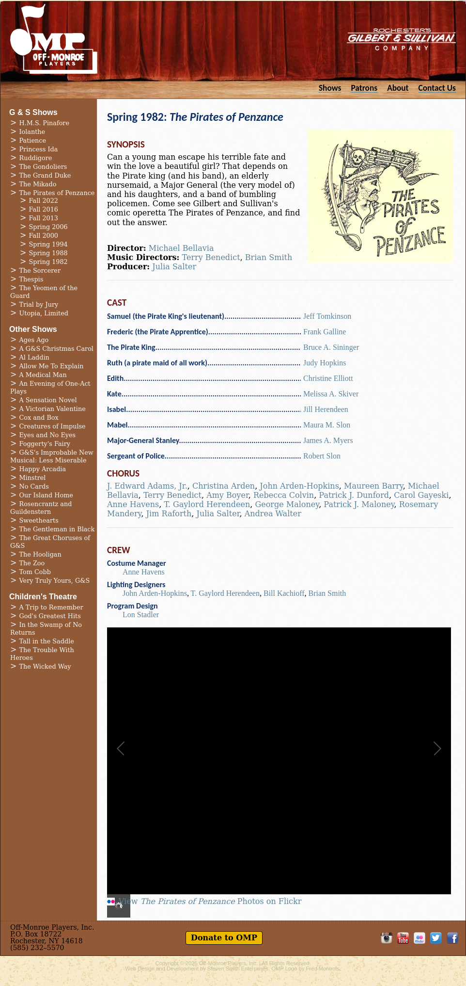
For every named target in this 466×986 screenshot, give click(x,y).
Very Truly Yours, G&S (54, 580)
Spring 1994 (48, 244)
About (397, 87)
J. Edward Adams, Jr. (147, 486)
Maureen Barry (373, 486)
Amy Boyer (227, 495)
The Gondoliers (43, 166)
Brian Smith (268, 257)
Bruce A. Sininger (331, 347)
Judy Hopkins (324, 363)
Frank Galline (324, 332)
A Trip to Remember (51, 607)
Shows (330, 87)
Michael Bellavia (181, 248)
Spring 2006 (48, 226)
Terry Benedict (211, 257)
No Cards (34, 486)
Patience (32, 140)
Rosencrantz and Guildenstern (41, 507)
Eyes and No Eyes (47, 435)
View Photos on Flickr (210, 901)
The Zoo (32, 563)
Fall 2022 (43, 200)
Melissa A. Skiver (330, 394)
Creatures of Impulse (52, 426)
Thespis (31, 279)
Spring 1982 (48, 261)
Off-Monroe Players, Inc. (228, 963)
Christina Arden (223, 486)
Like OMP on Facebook (452, 938)
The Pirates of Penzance (57, 193)
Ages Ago (34, 340)
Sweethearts (39, 520)
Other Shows (33, 329)
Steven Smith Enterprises (237, 968)
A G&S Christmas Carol (56, 348)
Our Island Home (46, 495)
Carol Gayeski (421, 495)
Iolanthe (32, 131)
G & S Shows (33, 112)
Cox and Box (39, 417)
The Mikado (38, 184)
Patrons (364, 87)
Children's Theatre (43, 596)
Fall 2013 (43, 218)
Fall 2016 (43, 209)
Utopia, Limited (43, 313)
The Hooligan (40, 554)
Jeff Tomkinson (327, 316)
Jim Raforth (169, 513)
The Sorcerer (40, 270)
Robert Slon (322, 456)
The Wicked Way (45, 666)
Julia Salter (174, 266)
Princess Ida (38, 149)
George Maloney (287, 504)
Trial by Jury (39, 304)
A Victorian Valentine (52, 408)
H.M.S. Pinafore (44, 123)
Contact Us (437, 87)
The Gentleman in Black (57, 529)
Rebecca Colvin (283, 495)
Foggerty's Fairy (45, 443)
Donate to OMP (224, 937)
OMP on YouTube (403, 938)
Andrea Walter (273, 513)
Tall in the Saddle (46, 641)
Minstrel (32, 477)
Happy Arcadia (42, 469)
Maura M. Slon (326, 425)
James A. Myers (328, 440)
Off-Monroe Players (53, 39)
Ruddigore (35, 158)
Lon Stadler (141, 614)
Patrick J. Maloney (359, 504)
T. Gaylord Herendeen (207, 504)
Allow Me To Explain (51, 366)
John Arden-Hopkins (299, 486)
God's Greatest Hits (50, 616)
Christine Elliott (328, 378)
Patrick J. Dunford (354, 495)
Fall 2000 (43, 235)
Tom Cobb (35, 571)
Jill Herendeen (325, 409)
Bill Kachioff (284, 593)
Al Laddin (34, 357)
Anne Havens (133, 504)
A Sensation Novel (48, 400)
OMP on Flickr (419, 938)
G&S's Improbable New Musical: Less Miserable (51, 456)
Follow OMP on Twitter (436, 938)
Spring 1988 (48, 253)
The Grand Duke (45, 175)
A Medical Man (43, 374)
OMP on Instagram (386, 938)
